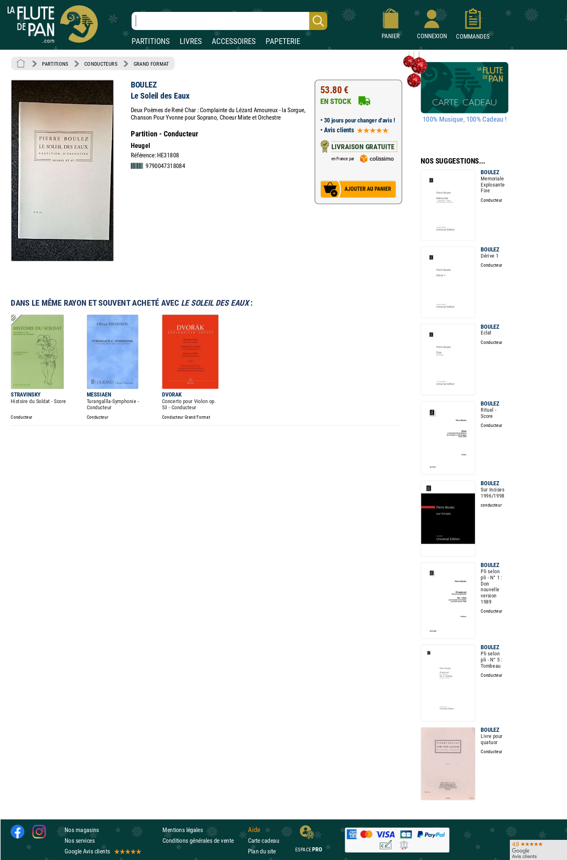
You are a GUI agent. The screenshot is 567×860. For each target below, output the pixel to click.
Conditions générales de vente (203, 840)
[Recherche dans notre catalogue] (229, 21)
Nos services (80, 840)
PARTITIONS (151, 41)
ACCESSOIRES (234, 41)
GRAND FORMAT (151, 63)
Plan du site (262, 851)
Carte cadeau (263, 840)
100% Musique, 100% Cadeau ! (465, 119)
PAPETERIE (283, 41)
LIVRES (191, 41)
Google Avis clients (102, 851)
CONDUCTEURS (100, 63)
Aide (254, 829)
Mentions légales (182, 829)
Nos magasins (82, 829)
